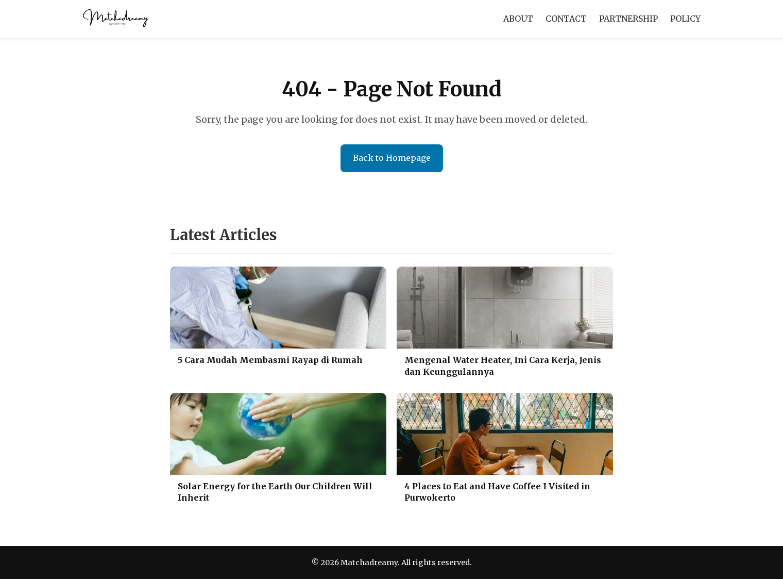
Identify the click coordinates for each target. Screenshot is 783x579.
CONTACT (566, 18)
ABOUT (518, 18)
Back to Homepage (392, 158)
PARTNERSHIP (628, 18)
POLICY (685, 18)
